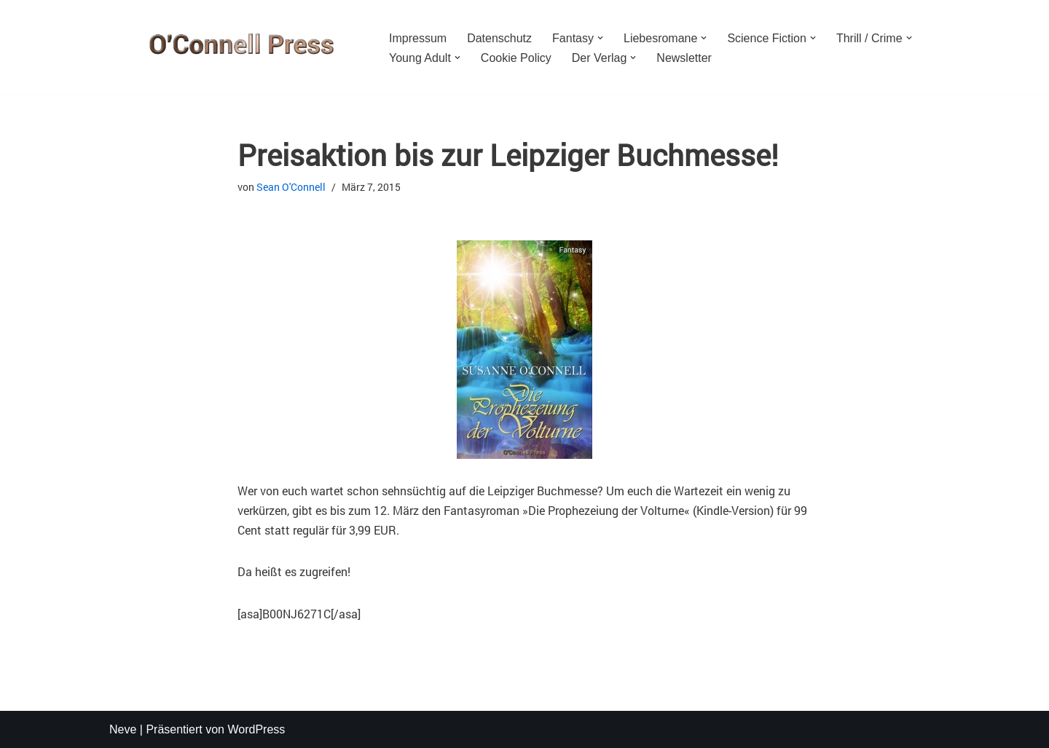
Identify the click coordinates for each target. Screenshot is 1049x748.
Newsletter (684, 58)
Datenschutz (499, 38)
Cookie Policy (516, 58)
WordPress (256, 729)
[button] (600, 38)
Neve (122, 729)
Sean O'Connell (291, 187)
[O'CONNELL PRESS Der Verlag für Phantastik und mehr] (236, 47)
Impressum (418, 38)
